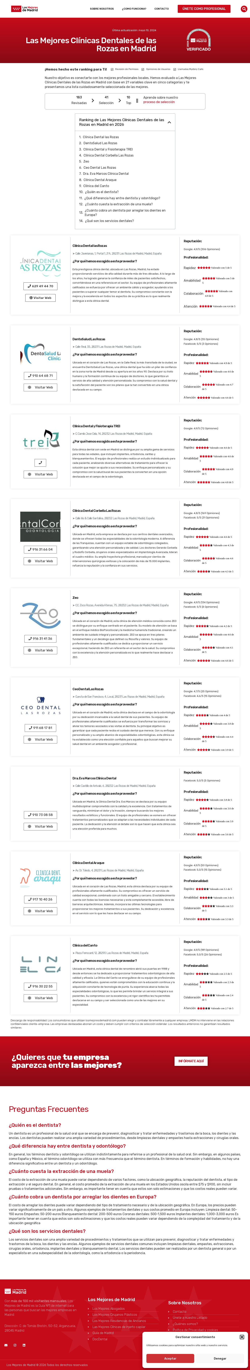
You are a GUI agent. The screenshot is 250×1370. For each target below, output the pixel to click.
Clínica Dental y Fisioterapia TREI (108, 149)
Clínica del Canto (96, 186)
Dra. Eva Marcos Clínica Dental (106, 174)
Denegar (220, 1358)
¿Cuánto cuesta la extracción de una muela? (119, 204)
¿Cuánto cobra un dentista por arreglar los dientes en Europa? (125, 213)
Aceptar (170, 1358)
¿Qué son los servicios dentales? (109, 221)
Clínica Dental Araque (100, 180)
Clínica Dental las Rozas (101, 137)
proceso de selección (159, 102)
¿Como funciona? (134, 8)
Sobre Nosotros (102, 8)
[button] (242, 1337)
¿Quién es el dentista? (102, 192)
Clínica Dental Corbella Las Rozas (109, 155)
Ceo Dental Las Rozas (100, 168)
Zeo (86, 161)
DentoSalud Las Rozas (100, 143)
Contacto (161, 8)
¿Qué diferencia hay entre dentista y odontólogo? (122, 198)
